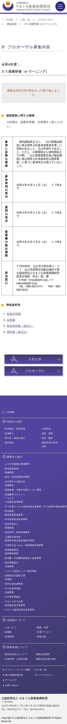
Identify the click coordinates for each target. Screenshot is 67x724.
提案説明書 (14, 314)
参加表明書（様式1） (20, 326)
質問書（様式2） (17, 332)
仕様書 (11, 320)
